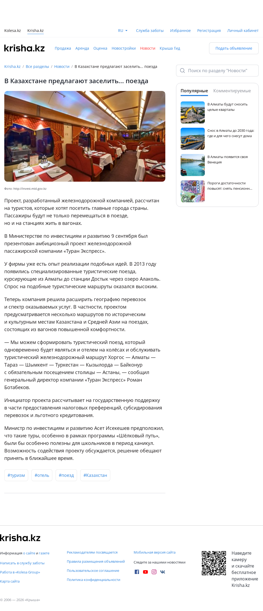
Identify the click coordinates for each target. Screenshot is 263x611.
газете (44, 553)
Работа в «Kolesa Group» (20, 572)
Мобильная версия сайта (155, 552)
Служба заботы (150, 30)
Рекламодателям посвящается (92, 552)
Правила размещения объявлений (96, 561)
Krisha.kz (12, 66)
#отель (42, 475)
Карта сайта (10, 581)
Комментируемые (232, 91)
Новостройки (124, 48)
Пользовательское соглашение (93, 570)
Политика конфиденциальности (93, 579)
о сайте (29, 553)
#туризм (16, 475)
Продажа (63, 48)
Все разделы (37, 66)
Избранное (180, 30)
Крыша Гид (170, 48)
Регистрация (209, 30)
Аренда (82, 48)
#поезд (66, 475)
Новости (147, 48)
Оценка (100, 48)
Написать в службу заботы (22, 563)
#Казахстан (95, 475)
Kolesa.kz (12, 31)
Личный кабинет (243, 30)
